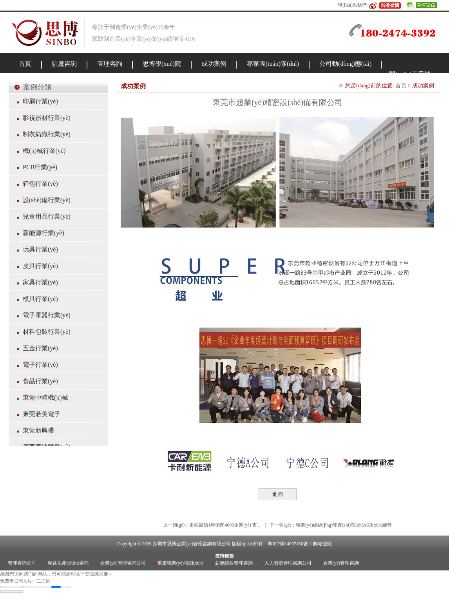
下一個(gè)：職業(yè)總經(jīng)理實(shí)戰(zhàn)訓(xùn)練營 (331, 525)
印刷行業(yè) (40, 101)
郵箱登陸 (322, 544)
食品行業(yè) (40, 381)
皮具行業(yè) (40, 265)
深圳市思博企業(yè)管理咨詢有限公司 (192, 544)
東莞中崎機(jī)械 (45, 397)
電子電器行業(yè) (47, 315)
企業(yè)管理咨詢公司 (122, 563)
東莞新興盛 (38, 430)
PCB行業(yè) (40, 167)
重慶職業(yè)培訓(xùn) (180, 563)
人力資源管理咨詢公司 (287, 563)
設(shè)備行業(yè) (47, 200)
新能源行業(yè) (43, 233)
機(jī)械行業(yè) (44, 150)
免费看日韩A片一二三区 (25, 581)
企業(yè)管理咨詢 (341, 563)
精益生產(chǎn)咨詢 (68, 563)
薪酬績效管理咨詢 (234, 563)
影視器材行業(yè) (47, 117)
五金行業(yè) (40, 348)
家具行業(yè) (40, 282)
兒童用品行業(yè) (47, 216)
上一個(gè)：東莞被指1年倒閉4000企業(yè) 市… (212, 525)
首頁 (400, 86)
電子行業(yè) (40, 364)
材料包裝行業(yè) (47, 331)
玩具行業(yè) (40, 249)
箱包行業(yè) (40, 183)
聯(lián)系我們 (352, 5)
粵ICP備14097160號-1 (290, 544)
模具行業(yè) (40, 298)
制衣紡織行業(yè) (47, 134)
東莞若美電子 (41, 414)
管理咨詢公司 (22, 563)
